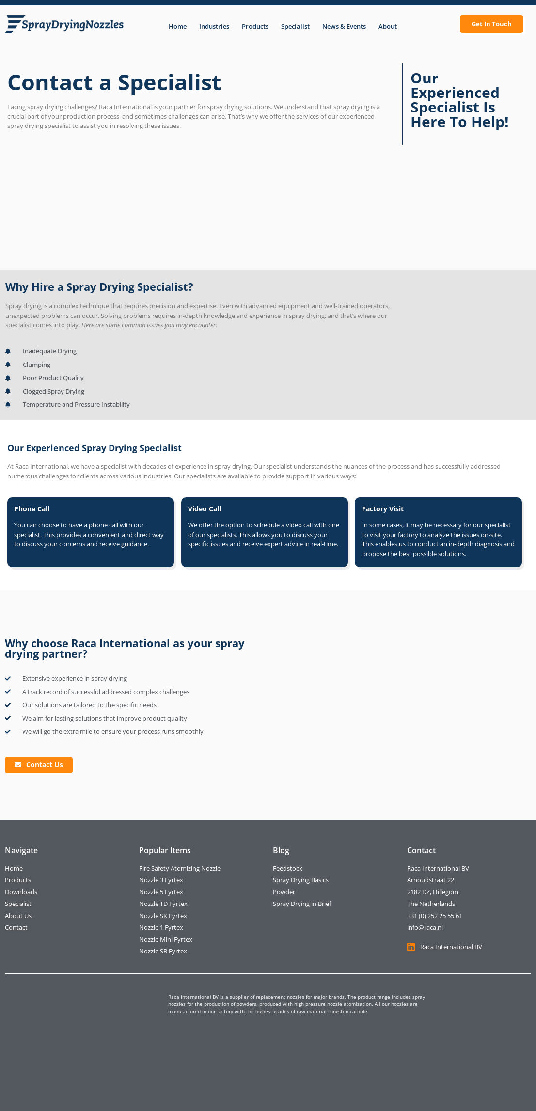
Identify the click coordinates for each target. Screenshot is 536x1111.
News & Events (344, 26)
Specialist (295, 26)
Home (178, 26)
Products (255, 26)
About (387, 26)
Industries (214, 26)
